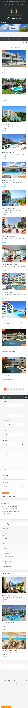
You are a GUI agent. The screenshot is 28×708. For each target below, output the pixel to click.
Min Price (5, 450)
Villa (5, 563)
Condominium (8, 558)
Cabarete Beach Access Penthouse (10, 292)
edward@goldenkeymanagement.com (18, 1)
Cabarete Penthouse (7, 375)
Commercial (14, 424)
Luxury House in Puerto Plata (9, 69)
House (4, 543)
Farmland (5, 538)
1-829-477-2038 (15, 18)
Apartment (7, 553)
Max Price (5, 459)
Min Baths (5, 440)
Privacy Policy (20, 683)
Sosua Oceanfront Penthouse (9, 650)
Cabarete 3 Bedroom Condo (9, 236)
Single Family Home (9, 561)
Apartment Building (9, 556)
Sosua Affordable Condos (8, 623)
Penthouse (5, 548)
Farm (14, 426)
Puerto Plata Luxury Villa (8, 152)
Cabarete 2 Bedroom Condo (9, 595)
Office (6, 530)
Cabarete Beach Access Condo (9, 348)
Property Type (6, 420)
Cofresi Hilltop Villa (6, 124)
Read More (4, 599)
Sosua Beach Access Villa (8, 180)
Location (5, 401)
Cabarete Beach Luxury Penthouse (10, 208)
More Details (9, 72)
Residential (5, 551)
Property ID (5, 475)
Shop (6, 533)
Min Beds (5, 430)
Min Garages (6, 482)
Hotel (4, 540)
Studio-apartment (7, 566)
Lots (4, 546)
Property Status (7, 411)
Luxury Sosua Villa (6, 96)
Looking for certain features (8, 496)
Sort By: (7, 47)
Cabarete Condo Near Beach (9, 320)
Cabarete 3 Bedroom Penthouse (10, 264)
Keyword (5, 469)
